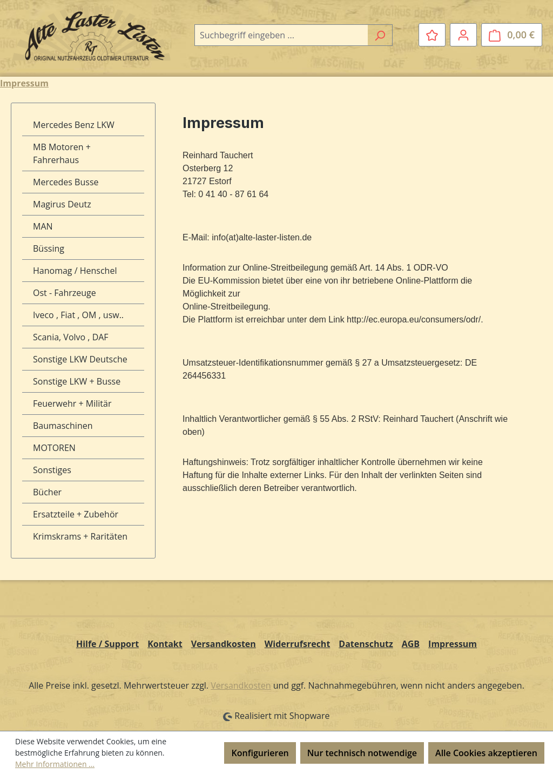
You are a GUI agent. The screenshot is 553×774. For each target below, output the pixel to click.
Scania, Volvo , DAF (71, 337)
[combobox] (281, 35)
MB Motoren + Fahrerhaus (62, 153)
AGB (411, 644)
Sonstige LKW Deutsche (80, 359)
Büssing (48, 248)
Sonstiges (52, 470)
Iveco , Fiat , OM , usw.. (78, 315)
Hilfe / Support (107, 644)
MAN (43, 226)
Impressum (452, 644)
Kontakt (165, 644)
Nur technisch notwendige (362, 753)
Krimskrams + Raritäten (80, 536)
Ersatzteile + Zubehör (75, 514)
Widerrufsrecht (298, 644)
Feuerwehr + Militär (72, 403)
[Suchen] (380, 35)
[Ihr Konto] (463, 34)
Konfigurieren (259, 753)
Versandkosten (223, 644)
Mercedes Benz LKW (73, 125)
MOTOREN (54, 448)
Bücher (47, 492)
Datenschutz (366, 644)
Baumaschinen (63, 426)
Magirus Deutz (62, 204)
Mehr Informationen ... (55, 764)
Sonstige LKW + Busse (76, 381)
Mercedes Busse (66, 182)
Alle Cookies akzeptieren (486, 753)
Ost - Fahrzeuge (64, 293)
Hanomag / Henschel (75, 271)
